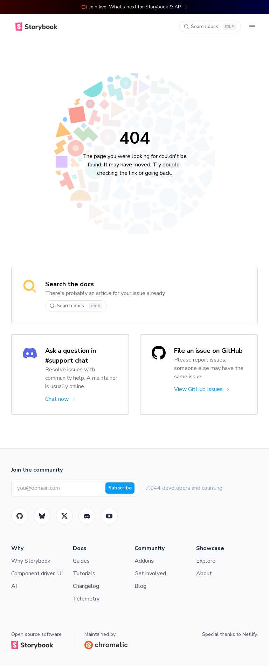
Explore (205, 561)
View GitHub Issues (202, 389)
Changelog (86, 586)
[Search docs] (210, 26)
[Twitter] (64, 516)
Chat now (60, 399)
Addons (144, 561)
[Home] (36, 26)
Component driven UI (37, 573)
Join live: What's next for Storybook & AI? (134, 7)
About (204, 573)
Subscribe (120, 488)
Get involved (150, 573)
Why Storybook (30, 561)
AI (14, 586)
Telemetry (86, 599)
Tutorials (84, 573)
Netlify (249, 634)
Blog (140, 586)
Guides (81, 561)
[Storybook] (86, 516)
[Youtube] (109, 516)
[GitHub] (19, 516)
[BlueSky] (42, 516)
